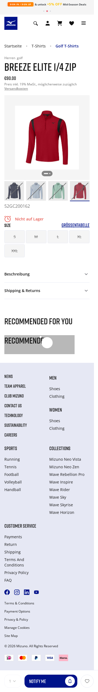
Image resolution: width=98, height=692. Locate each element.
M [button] (36, 236)
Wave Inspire (61, 482)
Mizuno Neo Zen (64, 466)
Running (12, 459)
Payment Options (17, 611)
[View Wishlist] (72, 23)
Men (52, 378)
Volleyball (13, 482)
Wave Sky (57, 497)
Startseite (13, 46)
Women (55, 410)
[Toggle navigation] (83, 23)
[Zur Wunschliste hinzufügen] (87, 681)
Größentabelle (76, 225)
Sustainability (15, 425)
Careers (10, 435)
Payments (13, 536)
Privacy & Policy (16, 619)
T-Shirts (39, 46)
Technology (13, 415)
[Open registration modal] (48, 23)
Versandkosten (16, 88)
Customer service (20, 526)
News (8, 376)
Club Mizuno (14, 396)
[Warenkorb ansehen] (60, 23)
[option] (14, 191)
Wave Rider (59, 489)
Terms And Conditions (14, 562)
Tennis (10, 466)
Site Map (11, 636)
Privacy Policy (16, 572)
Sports (10, 448)
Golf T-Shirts (67, 46)
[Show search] (36, 23)
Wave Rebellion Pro (66, 474)
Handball (12, 489)
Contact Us (13, 405)
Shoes (54, 388)
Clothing (57, 396)
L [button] (58, 236)
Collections (60, 448)
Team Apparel (15, 386)
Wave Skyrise (61, 504)
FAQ (8, 580)
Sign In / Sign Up (20, 4)
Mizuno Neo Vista (65, 459)
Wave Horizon (61, 512)
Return (10, 544)
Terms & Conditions (19, 603)
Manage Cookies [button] (17, 628)
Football (11, 474)
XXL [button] (14, 250)
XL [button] (79, 236)
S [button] (15, 236)
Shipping (12, 552)
